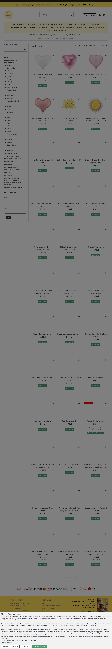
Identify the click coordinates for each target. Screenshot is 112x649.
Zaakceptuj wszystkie (39, 646)
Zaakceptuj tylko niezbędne (10, 646)
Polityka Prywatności (7, 642)
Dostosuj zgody (25, 646)
